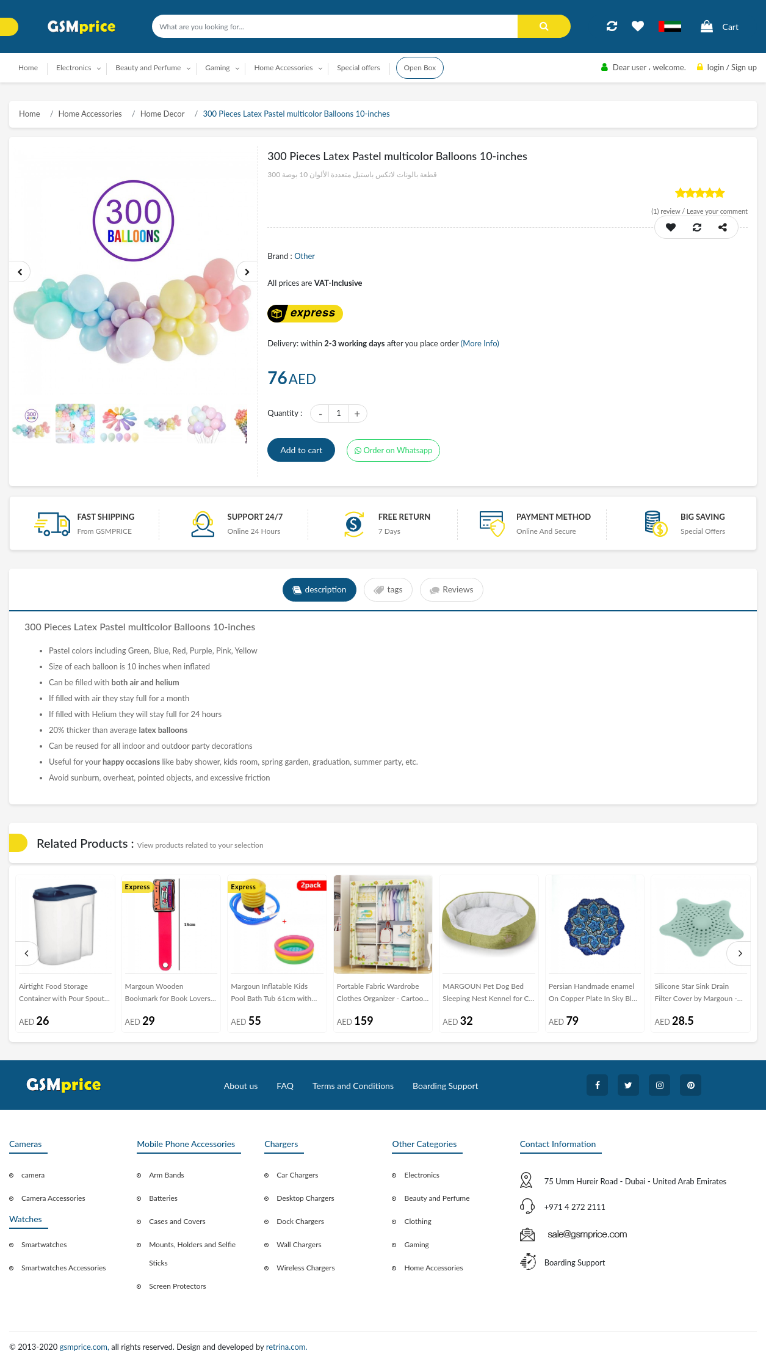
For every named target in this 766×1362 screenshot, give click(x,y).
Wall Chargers (298, 1244)
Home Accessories (90, 113)
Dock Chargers (300, 1221)
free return (404, 517)
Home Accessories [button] (283, 67)
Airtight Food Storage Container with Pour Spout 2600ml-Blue (61, 994)
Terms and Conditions (353, 1085)
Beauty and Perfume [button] (148, 67)
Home (28, 67)
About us (241, 1085)
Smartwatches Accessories (63, 1267)
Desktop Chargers (305, 1198)
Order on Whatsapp (394, 450)
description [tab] (319, 589)
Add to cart (301, 450)
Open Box (420, 67)
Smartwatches (44, 1244)
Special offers (358, 67)
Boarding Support (446, 1085)
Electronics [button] (74, 67)
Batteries (163, 1198)
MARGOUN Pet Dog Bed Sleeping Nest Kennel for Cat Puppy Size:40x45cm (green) (489, 994)
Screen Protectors (177, 1286)
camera (33, 1174)
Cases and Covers (177, 1221)
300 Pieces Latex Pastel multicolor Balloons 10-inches (296, 113)
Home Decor (162, 113)
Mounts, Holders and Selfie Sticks (192, 1253)
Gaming (416, 1244)
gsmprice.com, (86, 1347)
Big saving (703, 517)
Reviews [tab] (452, 589)
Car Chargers (297, 1174)
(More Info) (480, 343)
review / (669, 211)
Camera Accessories (53, 1198)
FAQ (285, 1085)
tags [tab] (388, 589)
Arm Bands (166, 1174)
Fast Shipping (105, 517)
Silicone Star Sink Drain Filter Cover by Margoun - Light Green (695, 994)
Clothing (417, 1221)
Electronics (421, 1174)
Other (304, 256)
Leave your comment (717, 211)
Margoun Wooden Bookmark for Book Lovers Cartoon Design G (168, 994)
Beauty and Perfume (436, 1198)
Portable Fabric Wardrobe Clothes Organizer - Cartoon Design (382, 994)
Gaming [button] (217, 67)
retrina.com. (287, 1347)
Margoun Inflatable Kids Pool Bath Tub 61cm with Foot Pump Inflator (271, 994)
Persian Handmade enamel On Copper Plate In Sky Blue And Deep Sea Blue (594, 994)
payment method (553, 517)
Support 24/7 (255, 517)
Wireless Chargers (305, 1267)
